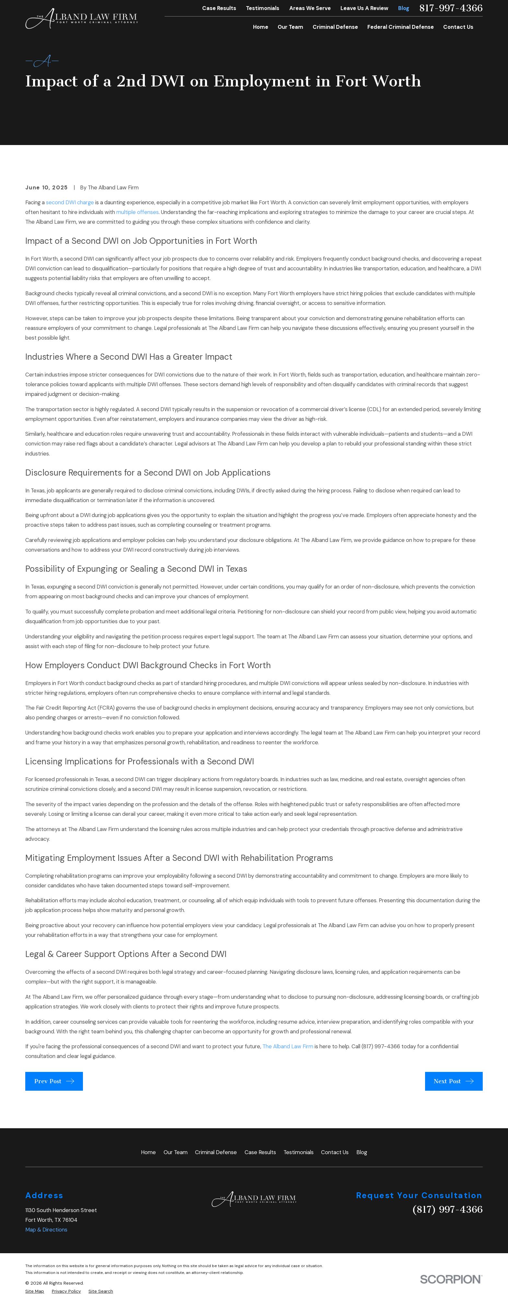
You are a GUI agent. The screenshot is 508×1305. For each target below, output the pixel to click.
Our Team (176, 1152)
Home (148, 1152)
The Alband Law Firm (287, 1046)
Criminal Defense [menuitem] (335, 26)
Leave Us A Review (364, 8)
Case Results (219, 8)
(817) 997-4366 (381, 1046)
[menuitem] (34, 1291)
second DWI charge (70, 202)
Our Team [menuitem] (290, 26)
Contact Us (335, 1152)
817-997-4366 (451, 8)
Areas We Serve (310, 8)
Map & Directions (46, 1229)
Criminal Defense (216, 1152)
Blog (403, 8)
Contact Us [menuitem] (458, 26)
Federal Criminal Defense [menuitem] (400, 26)
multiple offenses (137, 212)
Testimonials (262, 8)
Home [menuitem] (260, 26)
